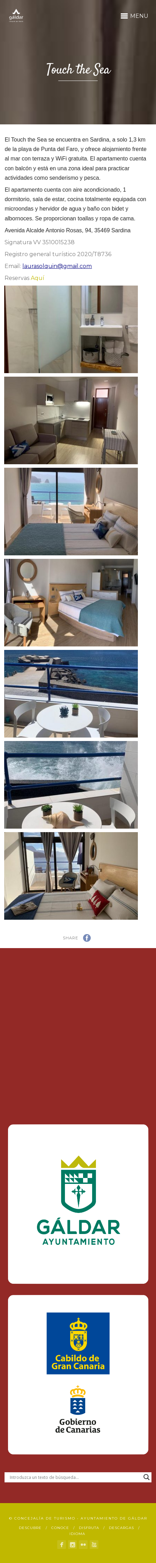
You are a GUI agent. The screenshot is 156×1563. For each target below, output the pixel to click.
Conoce (60, 1528)
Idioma (77, 1533)
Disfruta (89, 1528)
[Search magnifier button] (146, 1477)
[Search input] (75, 1477)
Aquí (37, 278)
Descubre (30, 1528)
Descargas (121, 1528)
